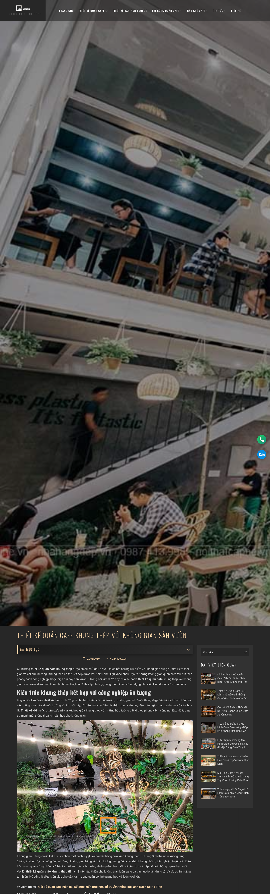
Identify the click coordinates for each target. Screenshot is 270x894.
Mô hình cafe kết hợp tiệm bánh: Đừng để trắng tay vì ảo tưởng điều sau (233, 776)
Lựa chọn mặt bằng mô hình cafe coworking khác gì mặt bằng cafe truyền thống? (232, 744)
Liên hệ (236, 11)
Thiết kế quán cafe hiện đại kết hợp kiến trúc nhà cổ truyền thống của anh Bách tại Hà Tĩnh (99, 886)
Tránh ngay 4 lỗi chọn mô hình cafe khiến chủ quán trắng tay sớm (233, 793)
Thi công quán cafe (167, 11)
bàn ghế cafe (197, 11)
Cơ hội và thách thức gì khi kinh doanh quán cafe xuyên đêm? (232, 711)
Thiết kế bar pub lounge (129, 11)
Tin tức (219, 11)
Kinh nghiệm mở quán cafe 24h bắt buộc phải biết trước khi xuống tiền (232, 678)
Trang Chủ (66, 11)
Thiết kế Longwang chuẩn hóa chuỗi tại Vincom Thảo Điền (233, 760)
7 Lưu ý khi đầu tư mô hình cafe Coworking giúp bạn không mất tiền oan (232, 727)
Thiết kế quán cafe (93, 11)
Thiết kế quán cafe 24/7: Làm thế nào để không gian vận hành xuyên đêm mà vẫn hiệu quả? (233, 694)
